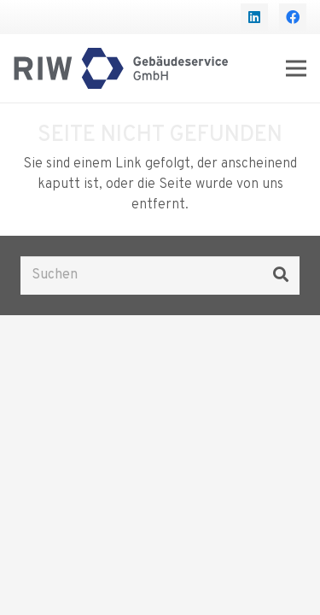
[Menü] (296, 68)
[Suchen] (160, 275)
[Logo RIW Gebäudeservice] (121, 68)
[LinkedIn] (254, 17)
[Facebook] (292, 17)
